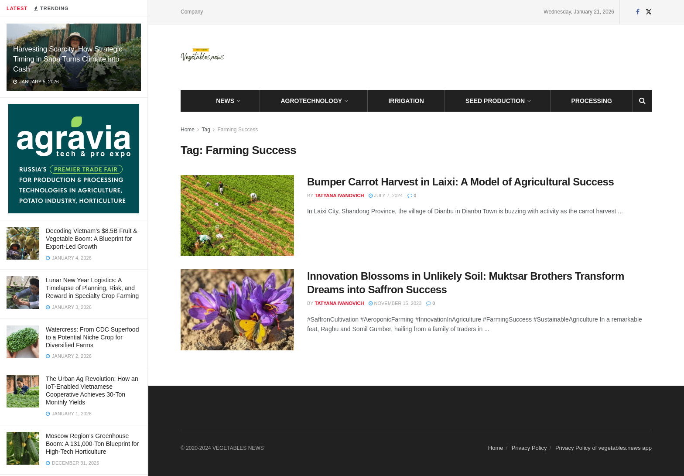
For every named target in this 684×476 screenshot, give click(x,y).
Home (188, 130)
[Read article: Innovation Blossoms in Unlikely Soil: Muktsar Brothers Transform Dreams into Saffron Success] (237, 309)
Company (192, 12)
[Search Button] (642, 101)
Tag (206, 130)
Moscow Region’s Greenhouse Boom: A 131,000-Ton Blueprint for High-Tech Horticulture (92, 443)
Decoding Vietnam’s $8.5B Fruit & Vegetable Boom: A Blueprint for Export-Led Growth (91, 238)
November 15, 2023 (395, 303)
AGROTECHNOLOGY (311, 100)
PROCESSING (591, 100)
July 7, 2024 (386, 195)
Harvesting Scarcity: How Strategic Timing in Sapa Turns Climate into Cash (67, 59)
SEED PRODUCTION (495, 100)
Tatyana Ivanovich (339, 195)
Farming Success (238, 130)
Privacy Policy (529, 448)
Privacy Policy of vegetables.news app (603, 448)
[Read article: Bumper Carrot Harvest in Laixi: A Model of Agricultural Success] (237, 215)
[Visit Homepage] (202, 57)
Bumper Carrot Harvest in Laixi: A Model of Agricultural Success (460, 182)
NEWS (225, 100)
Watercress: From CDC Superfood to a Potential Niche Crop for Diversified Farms (92, 337)
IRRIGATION (406, 100)
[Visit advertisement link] (73, 158)
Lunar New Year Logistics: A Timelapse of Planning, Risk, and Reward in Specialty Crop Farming (92, 288)
